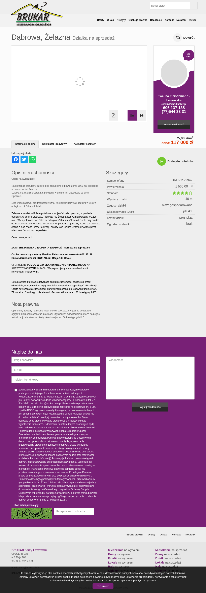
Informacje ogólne (25, 144)
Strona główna (135, 534)
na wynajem (124, 550)
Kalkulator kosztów (85, 144)
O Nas (110, 20)
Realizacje (156, 20)
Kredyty (121, 20)
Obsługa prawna (138, 20)
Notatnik (181, 20)
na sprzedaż (171, 550)
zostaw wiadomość (174, 124)
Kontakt (169, 20)
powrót (189, 38)
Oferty (100, 20)
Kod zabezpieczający (26, 505)
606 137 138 (174, 107)
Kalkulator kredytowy (54, 144)
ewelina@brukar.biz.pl (173, 104)
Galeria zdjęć (132, 115)
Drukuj (141, 115)
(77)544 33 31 (174, 111)
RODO (192, 20)
